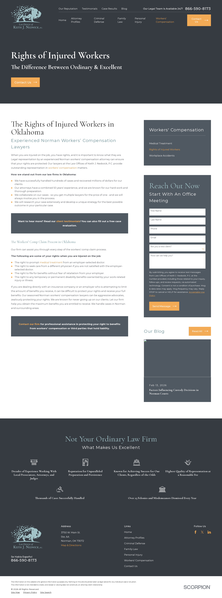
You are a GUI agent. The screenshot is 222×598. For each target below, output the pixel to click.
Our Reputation (68, 8)
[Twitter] (202, 532)
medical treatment (51, 262)
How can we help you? (162, 255)
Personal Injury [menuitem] (140, 20)
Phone (154, 229)
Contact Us (130, 566)
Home (128, 532)
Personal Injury (133, 554)
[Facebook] (195, 532)
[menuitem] (177, 143)
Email (153, 237)
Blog (124, 8)
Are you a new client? (161, 246)
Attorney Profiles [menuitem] (76, 20)
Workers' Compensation (139, 560)
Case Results (109, 8)
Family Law (131, 549)
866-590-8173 (198, 8)
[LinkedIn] (209, 532)
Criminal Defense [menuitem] (99, 20)
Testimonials (89, 8)
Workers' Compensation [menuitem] (165, 20)
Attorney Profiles (134, 537)
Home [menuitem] (62, 20)
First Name (156, 211)
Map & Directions (71, 545)
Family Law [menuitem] (122, 20)
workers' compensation (62, 167)
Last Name (156, 220)
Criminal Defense (134, 543)
